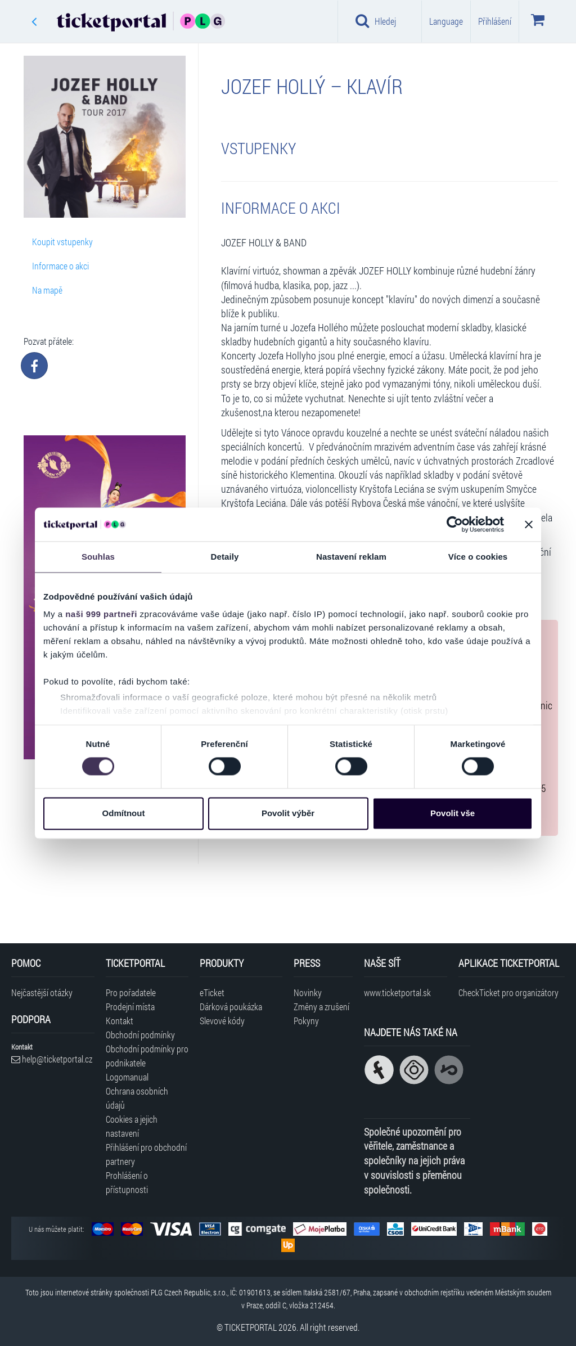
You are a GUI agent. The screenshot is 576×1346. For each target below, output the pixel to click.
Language (446, 21)
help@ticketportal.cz (51, 1059)
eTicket (212, 992)
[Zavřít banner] (529, 524)
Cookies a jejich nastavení (132, 1126)
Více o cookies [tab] (478, 556)
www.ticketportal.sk (397, 992)
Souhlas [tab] (98, 556)
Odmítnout (123, 813)
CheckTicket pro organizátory (508, 992)
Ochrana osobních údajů (137, 1098)
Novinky (308, 992)
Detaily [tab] (225, 556)
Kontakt (119, 1021)
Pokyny (306, 1021)
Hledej (376, 20)
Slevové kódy (222, 1021)
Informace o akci (60, 266)
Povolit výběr (288, 813)
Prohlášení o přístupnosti (127, 1182)
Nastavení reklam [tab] (351, 556)
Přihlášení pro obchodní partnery (146, 1154)
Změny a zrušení (321, 1006)
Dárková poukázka (231, 1006)
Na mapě (47, 290)
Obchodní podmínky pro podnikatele (147, 1056)
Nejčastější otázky (42, 992)
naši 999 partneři (101, 614)
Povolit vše (452, 813)
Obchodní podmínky (140, 1035)
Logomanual (127, 1077)
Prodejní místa (130, 1006)
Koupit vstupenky (62, 241)
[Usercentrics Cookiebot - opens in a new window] (455, 524)
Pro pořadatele (131, 992)
